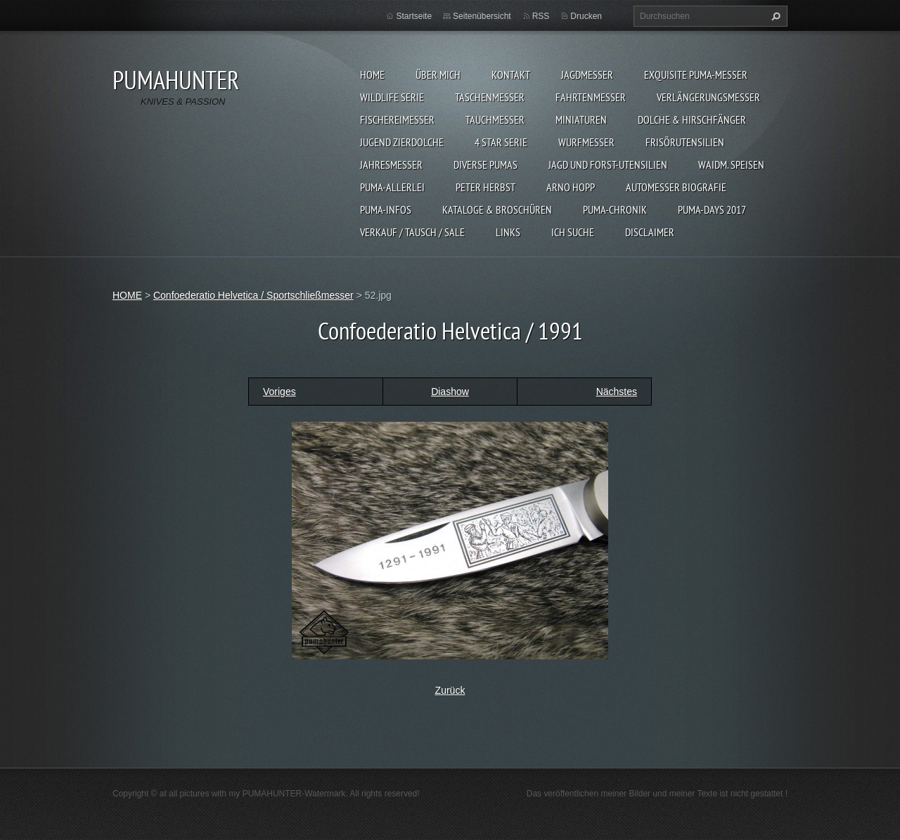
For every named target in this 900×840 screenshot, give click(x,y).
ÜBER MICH (438, 74)
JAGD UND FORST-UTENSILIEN (607, 164)
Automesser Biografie (676, 187)
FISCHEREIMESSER (397, 119)
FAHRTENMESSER (590, 97)
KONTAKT (510, 74)
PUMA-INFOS (385, 209)
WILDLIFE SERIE (392, 97)
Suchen (774, 16)
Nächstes (616, 391)
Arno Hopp (570, 187)
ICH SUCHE (572, 232)
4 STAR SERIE (501, 142)
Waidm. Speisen (731, 164)
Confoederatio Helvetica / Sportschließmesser (253, 295)
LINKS (508, 232)
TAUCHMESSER (495, 119)
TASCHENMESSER (490, 97)
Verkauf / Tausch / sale (412, 232)
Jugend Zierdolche (402, 142)
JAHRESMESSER (391, 164)
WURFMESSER (586, 142)
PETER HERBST (485, 187)
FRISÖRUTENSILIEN (684, 142)
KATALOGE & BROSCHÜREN (497, 209)
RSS (541, 16)
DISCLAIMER (649, 232)
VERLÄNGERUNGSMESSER (708, 97)
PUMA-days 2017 (712, 209)
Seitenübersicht (482, 16)
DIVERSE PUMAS (486, 164)
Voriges (279, 391)
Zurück (450, 690)
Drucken (586, 16)
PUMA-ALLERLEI (392, 187)
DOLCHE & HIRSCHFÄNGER (692, 119)
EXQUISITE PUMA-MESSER (695, 74)
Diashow (450, 391)
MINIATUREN (581, 119)
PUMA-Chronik (615, 209)
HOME (372, 74)
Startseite (414, 16)
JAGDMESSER (587, 74)
